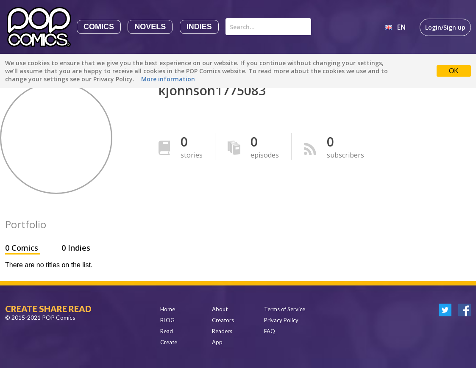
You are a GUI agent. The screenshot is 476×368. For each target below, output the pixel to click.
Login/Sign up (445, 27)
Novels (150, 26)
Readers (222, 331)
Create (168, 342)
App (217, 342)
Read (166, 331)
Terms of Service (284, 309)
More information (168, 79)
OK (454, 71)
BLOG (167, 320)
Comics (99, 26)
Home (167, 309)
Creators (223, 320)
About (220, 309)
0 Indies (75, 248)
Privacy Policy (281, 320)
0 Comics (22, 248)
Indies (199, 26)
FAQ (269, 331)
